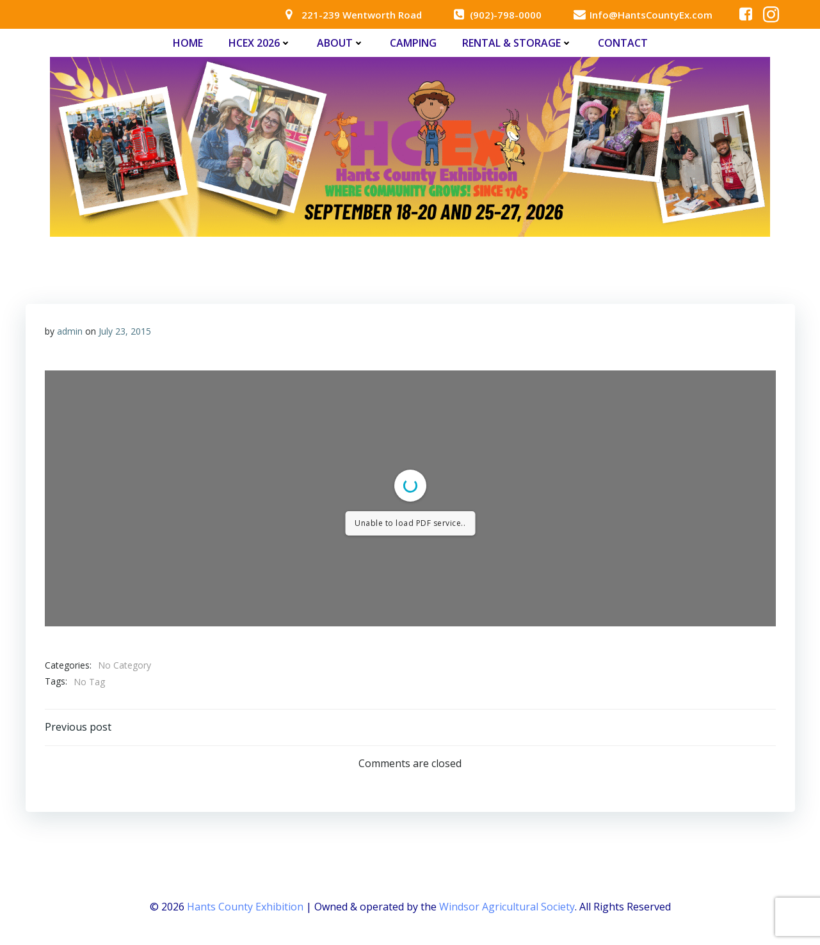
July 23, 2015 (125, 331)
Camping (413, 43)
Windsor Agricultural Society (507, 907)
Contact (623, 43)
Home (188, 43)
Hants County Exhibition (245, 907)
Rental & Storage (517, 43)
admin (70, 331)
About (340, 43)
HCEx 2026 (260, 43)
